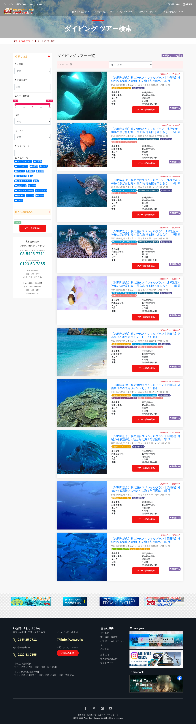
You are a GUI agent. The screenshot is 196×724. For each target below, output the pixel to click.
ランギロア (21, 176)
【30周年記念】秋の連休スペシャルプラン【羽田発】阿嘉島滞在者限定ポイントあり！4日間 (145, 335)
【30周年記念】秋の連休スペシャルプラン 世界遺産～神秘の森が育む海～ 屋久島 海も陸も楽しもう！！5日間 (145, 130)
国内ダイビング (81, 11)
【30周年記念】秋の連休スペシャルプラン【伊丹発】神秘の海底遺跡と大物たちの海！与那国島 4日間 (145, 489)
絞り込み (32, 57)
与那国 (35, 166)
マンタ (31, 195)
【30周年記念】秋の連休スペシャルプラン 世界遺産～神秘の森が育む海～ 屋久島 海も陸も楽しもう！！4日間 (145, 182)
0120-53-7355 (32, 264)
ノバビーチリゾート (25, 191)
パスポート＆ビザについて (112, 643)
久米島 (41, 195)
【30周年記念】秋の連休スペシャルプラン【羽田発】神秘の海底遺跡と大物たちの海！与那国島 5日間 (145, 438)
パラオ (33, 186)
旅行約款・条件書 (108, 637)
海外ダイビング (103, 11)
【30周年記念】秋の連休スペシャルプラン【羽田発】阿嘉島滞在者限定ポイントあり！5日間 (145, 386)
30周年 (39, 161)
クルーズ (20, 195)
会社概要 (104, 633)
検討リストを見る (173, 55)
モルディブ (42, 191)
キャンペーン (125, 11)
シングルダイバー (24, 161)
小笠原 (44, 166)
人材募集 (104, 649)
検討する (176, 108)
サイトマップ (106, 663)
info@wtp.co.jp (72, 639)
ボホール (20, 171)
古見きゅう (21, 186)
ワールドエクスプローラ (24, 41)
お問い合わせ (67, 653)
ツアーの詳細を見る (146, 110)
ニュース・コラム (147, 11)
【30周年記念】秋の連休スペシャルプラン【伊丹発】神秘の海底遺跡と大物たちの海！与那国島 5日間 (145, 79)
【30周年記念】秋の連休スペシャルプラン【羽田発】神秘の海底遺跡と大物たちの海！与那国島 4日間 (145, 540)
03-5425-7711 (32, 254)
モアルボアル (22, 166)
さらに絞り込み (32, 212)
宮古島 (20, 200)
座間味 (41, 171)
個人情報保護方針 (108, 658)
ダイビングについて (172, 11)
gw (31, 176)
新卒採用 (104, 654)
